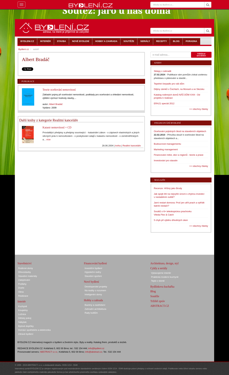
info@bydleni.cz (96, 348)
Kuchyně (22, 306)
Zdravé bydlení (25, 334)
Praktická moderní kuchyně (164, 277)
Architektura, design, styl (164, 263)
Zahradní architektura (95, 309)
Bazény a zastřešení (95, 305)
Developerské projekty (96, 286)
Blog (153, 291)
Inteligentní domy (93, 294)
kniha (118, 145)
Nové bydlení (91, 281)
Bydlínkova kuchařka (162, 286)
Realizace (23, 296)
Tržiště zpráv (157, 301)
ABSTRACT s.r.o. (49, 352)
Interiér (21, 301)
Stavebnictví (24, 263)
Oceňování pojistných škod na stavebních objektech (180, 131)
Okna (21, 292)
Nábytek (22, 322)
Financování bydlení (167, 123)
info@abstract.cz (93, 352)
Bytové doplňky (26, 326)
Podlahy (22, 284)
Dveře (21, 287)
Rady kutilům (91, 313)
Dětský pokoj (24, 318)
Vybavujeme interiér (161, 273)
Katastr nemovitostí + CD (56, 127)
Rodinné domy (25, 268)
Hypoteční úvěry (93, 272)
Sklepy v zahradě (162, 71)
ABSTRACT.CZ (159, 305)
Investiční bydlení (93, 268)
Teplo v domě (157, 281)
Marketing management (166, 149)
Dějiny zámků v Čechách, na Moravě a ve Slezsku (179, 89)
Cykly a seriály (158, 268)
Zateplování (24, 280)
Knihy (158, 62)
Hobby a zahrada (93, 300)
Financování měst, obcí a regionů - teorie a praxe (178, 155)
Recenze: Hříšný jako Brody (168, 188)
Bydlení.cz (23, 49)
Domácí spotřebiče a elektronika (34, 330)
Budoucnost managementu (167, 144)
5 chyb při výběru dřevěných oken (171, 220)
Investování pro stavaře (165, 160)
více (48, 139)
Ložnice (22, 314)
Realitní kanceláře (132, 145)
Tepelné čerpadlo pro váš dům (169, 83)
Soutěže (154, 296)
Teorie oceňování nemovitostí (59, 89)
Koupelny (23, 310)
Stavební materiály (27, 276)
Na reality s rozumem (95, 290)
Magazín (159, 180)
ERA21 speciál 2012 (164, 103)
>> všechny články (198, 109)
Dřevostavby (24, 272)
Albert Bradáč (56, 104)
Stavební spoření (93, 276)
